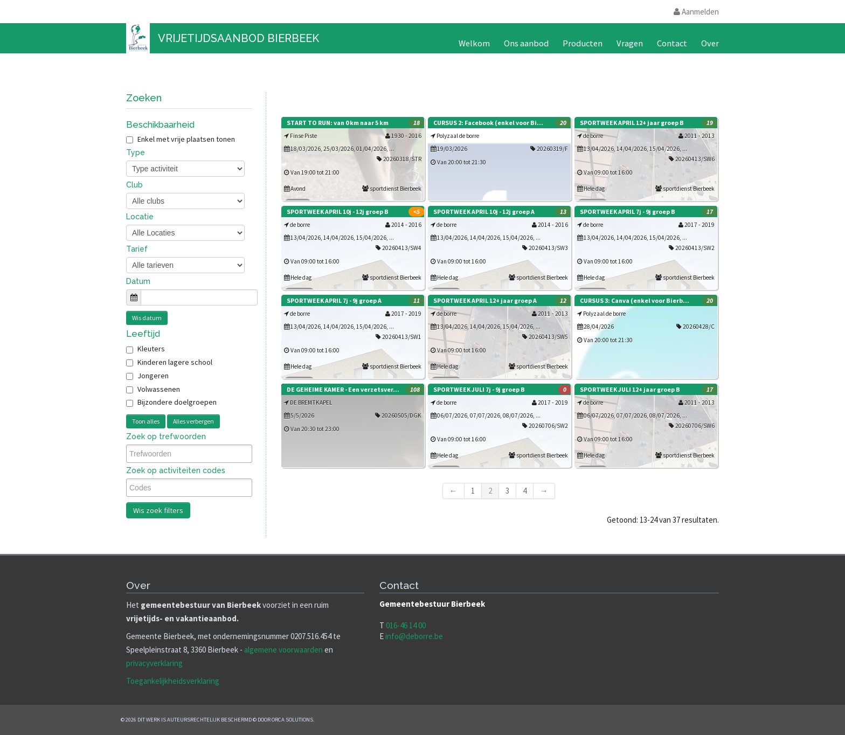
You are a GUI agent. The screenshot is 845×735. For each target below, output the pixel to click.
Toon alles (146, 421)
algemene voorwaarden (283, 649)
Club (134, 185)
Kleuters (151, 348)
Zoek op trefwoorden (166, 436)
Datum (138, 281)
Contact (672, 43)
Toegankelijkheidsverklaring (172, 681)
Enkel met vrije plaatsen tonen (180, 139)
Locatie (140, 216)
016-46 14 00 (406, 625)
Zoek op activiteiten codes (175, 470)
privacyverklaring (154, 663)
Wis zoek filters (158, 510)
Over (710, 43)
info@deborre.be (414, 636)
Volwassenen (158, 389)
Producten (582, 43)
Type (135, 152)
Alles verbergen (193, 421)
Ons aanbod (526, 43)
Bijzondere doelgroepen (177, 402)
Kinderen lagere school (174, 362)
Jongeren (153, 375)
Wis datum (147, 318)
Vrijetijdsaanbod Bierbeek (238, 38)
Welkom (474, 43)
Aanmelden (696, 11)
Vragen (630, 43)
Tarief (137, 249)
